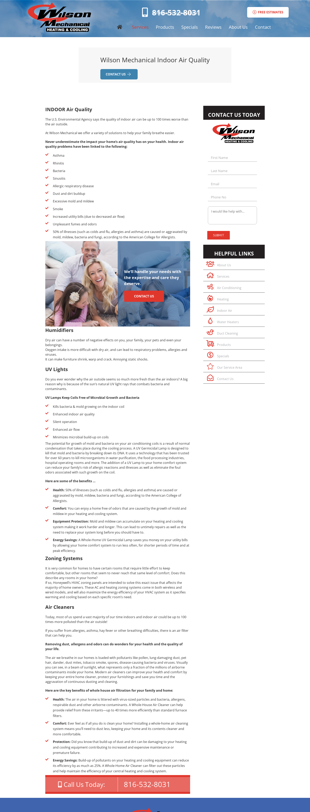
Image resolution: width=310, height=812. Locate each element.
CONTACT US (118, 74)
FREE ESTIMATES (268, 12)
